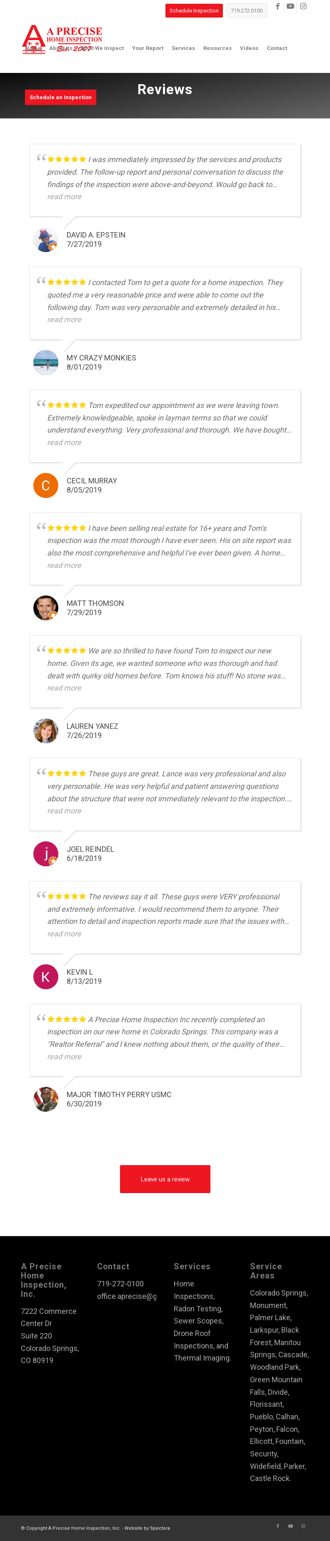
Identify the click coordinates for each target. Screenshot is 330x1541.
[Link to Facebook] (278, 6)
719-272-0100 (120, 1283)
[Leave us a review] (165, 1179)
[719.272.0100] (246, 10)
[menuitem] (33, 48)
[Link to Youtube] (290, 6)
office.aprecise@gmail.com (142, 1296)
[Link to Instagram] (303, 6)
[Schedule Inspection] (194, 11)
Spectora (160, 1528)
